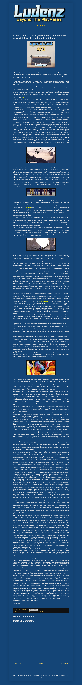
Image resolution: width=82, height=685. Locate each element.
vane (48, 611)
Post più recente (17, 663)
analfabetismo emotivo (23, 611)
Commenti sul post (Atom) (24, 666)
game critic (39, 611)
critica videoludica (32, 611)
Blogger (44, 677)
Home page (41, 663)
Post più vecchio (64, 663)
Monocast (44, 611)
